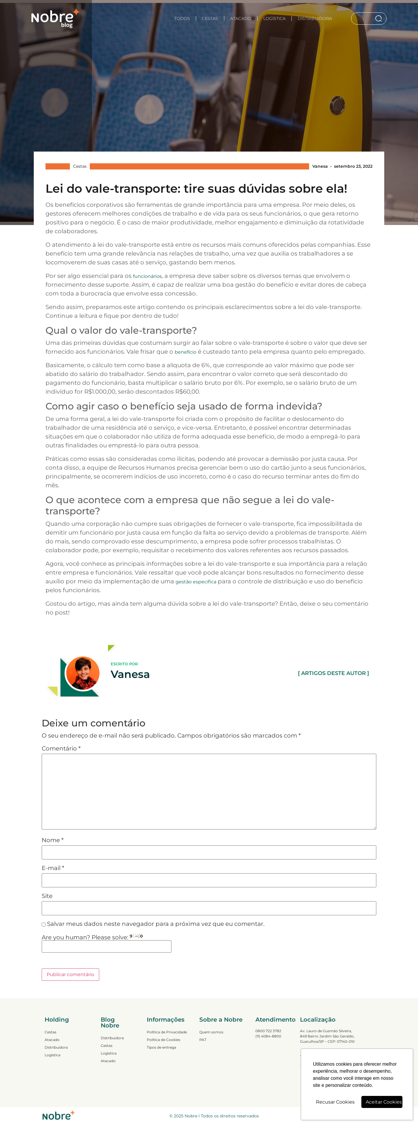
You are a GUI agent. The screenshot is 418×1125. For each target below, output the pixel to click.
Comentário (61, 748)
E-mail (53, 868)
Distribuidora (315, 18)
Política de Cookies (163, 1039)
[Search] (380, 18)
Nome (53, 840)
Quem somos (211, 1032)
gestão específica (196, 582)
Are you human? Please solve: (106, 943)
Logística (274, 18)
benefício (185, 352)
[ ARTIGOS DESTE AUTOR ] (333, 673)
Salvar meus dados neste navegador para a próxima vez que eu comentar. (155, 924)
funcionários (147, 276)
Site (47, 896)
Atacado (240, 18)
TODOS (182, 18)
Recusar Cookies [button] (335, 1102)
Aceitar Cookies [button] (384, 1102)
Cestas (210, 18)
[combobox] (363, 18)
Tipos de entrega (161, 1047)
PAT (202, 1039)
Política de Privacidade (167, 1032)
